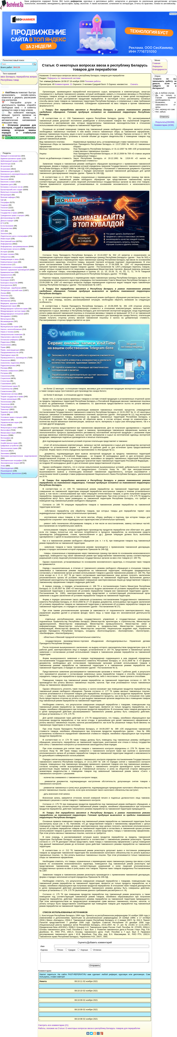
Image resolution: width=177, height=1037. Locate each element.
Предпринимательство (10, 352)
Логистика (5, 295)
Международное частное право (13, 311)
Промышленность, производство (14, 358)
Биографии (5, 176)
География (5, 202)
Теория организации (9, 399)
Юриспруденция (7, 468)
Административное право (11, 158)
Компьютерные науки (9, 262)
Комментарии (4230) (164, 125)
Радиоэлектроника (8, 365)
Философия (5, 430)
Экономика (5, 453)
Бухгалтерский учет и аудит (12, 189)
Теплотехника (6, 402)
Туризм (3, 414)
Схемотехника (6, 391)
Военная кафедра (8, 197)
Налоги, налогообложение (11, 329)
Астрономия (5, 169)
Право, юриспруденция (10, 350)
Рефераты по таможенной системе (63, 78)
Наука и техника (7, 332)
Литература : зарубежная (11, 288)
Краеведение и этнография (12, 267)
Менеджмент (6, 316)
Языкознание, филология (11, 473)
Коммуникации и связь (10, 259)
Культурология (6, 285)
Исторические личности (10, 249)
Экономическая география (11, 460)
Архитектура (6, 164)
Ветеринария (6, 195)
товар (16, 80)
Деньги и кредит (7, 221)
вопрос (33, 76)
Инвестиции (5, 239)
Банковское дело (7, 171)
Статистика (5, 381)
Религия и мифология (9, 371)
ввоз (3, 76)
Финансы (4, 435)
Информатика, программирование (14, 246)
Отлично (95, 950)
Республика (7, 80)
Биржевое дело (7, 184)
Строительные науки (9, 386)
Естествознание (7, 226)
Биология (4, 179)
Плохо (58, 950)
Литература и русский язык (11, 290)
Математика (5, 301)
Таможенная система (9, 394)
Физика (3, 425)
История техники (7, 254)
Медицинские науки (8, 306)
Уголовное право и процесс (12, 417)
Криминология (6, 275)
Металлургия (6, 319)
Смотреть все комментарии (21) (53, 1025)
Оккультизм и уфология (10, 337)
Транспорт (5, 409)
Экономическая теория (10, 463)
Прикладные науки (8, 355)
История (4, 252)
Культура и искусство (9, 283)
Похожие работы (93, 81)
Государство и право (9, 213)
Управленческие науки (10, 422)
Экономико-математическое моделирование (19, 456)
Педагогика (5, 342)
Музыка (4, 324)
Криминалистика (7, 272)
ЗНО (2, 231)
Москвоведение (7, 321)
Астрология (5, 166)
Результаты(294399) (164, 122)
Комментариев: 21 (63, 84)
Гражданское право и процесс (13, 215)
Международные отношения (12, 314)
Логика (3, 293)
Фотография (6, 438)
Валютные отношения (9, 192)
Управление (5, 420)
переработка (22, 76)
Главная (156, 63)
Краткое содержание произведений (15, 270)
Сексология (5, 376)
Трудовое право (7, 412)
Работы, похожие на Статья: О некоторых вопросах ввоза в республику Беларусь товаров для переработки (89, 1028)
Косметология (6, 264)
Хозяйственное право (9, 443)
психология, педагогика (10, 363)
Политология (6, 345)
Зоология (4, 233)
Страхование (6, 383)
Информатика (6, 244)
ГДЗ (2, 200)
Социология (5, 378)
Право (3, 347)
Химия (3, 440)
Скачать (134, 84)
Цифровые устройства (10, 446)
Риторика (4, 373)
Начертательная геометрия (11, 334)
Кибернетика (6, 257)
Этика (3, 466)
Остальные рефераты (9, 340)
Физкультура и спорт (9, 428)
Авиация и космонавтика (10, 156)
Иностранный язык (8, 241)
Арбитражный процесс (10, 161)
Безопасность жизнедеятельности (14, 174)
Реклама (4, 368)
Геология (4, 208)
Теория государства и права (12, 396)
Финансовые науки (8, 433)
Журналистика (6, 228)
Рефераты (157, 66)
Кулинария (5, 280)
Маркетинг (5, 298)
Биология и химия (8, 182)
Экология (4, 451)
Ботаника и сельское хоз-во (12, 187)
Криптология (6, 277)
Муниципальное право (10, 327)
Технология (5, 404)
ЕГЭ (2, 223)
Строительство (7, 389)
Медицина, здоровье (9, 303)
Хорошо (82, 950)
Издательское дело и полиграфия (14, 236)
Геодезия (4, 205)
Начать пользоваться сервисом (20, 138)
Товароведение (7, 407)
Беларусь (10, 76)
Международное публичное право (14, 309)
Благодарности (160, 69)
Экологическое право (9, 448)
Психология (5, 360)
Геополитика (6, 210)
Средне (70, 950)
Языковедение (6, 471)
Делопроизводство (8, 218)
